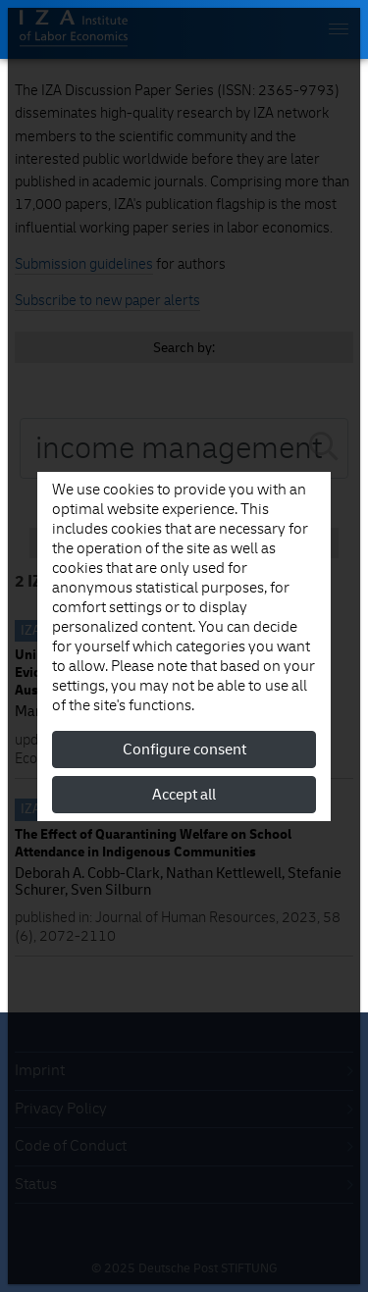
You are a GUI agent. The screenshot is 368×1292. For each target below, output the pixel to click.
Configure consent (184, 749)
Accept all (184, 794)
